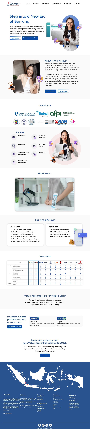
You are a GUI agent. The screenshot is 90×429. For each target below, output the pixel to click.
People (39, 401)
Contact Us (72, 397)
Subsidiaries (40, 399)
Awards (39, 405)
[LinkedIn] (46, 425)
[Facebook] (39, 425)
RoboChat (33, 322)
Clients (39, 411)
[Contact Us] (15, 38)
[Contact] (45, 355)
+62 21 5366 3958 (26, 405)
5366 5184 (34, 405)
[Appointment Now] (30, 38)
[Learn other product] (14, 326)
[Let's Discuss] (50, 91)
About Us (39, 396)
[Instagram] (43, 425)
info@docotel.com (27, 407)
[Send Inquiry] (63, 91)
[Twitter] (50, 425)
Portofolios (40, 406)
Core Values (40, 398)
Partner (39, 410)
